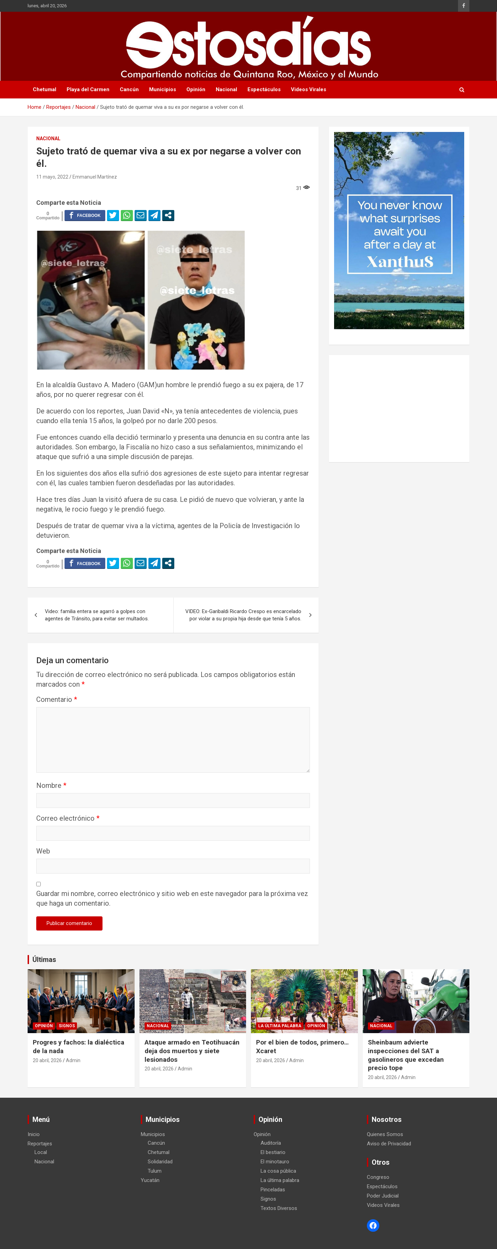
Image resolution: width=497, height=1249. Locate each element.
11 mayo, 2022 (52, 177)
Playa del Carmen (88, 89)
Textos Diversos (279, 1208)
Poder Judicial (383, 1196)
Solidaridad (160, 1162)
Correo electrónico (67, 818)
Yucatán (150, 1180)
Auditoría (271, 1143)
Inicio (34, 1134)
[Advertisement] (399, 408)
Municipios (162, 89)
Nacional (226, 89)
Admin (73, 1060)
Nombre (51, 785)
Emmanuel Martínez (94, 177)
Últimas (44, 959)
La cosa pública (278, 1171)
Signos (67, 1025)
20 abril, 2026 (47, 1060)
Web (43, 851)
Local (41, 1152)
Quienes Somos (385, 1134)
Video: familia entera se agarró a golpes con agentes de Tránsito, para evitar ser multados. (97, 615)
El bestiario (273, 1152)
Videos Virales (308, 89)
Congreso (378, 1177)
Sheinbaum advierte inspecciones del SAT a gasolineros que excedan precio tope (406, 1055)
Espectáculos (264, 89)
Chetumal (44, 89)
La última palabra (279, 1025)
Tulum (155, 1171)
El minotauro (275, 1162)
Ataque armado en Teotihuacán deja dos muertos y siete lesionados (192, 1050)
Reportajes (40, 1144)
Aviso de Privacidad (389, 1144)
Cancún (129, 89)
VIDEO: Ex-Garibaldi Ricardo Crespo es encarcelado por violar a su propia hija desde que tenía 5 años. (243, 615)
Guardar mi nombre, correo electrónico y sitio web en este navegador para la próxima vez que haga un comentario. (172, 898)
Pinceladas (273, 1189)
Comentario (56, 699)
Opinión (195, 89)
